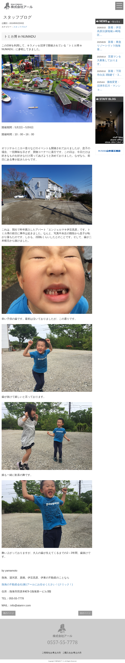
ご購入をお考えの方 (72, 652)
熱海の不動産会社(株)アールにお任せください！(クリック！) (37, 584)
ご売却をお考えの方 (51, 652)
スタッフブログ (20, 27)
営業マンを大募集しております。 (109, 60)
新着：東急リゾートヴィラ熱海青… (109, 46)
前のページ (8, 613)
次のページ (85, 613)
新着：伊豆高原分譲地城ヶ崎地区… (109, 31)
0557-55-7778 (62, 642)
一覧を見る (115, 22)
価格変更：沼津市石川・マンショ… (108, 86)
